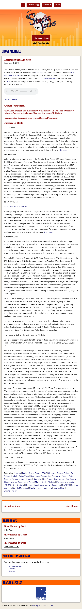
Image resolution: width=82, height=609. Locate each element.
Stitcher (12, 571)
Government (58, 479)
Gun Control (71, 479)
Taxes (38, 488)
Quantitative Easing (42, 485)
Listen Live (41, 38)
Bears (31, 473)
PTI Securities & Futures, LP (18, 207)
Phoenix (28, 485)
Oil (14, 485)
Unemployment (10, 491)
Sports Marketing (20, 488)
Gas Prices (47, 479)
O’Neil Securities (50, 78)
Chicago (51, 473)
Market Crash (41, 482)
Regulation (56, 485)
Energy (64, 476)
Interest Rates (16, 482)
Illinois (6, 482)
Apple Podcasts (15, 566)
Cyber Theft (24, 476)
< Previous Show (12, 506)
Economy (56, 476)
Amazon (17, 473)
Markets (51, 482)
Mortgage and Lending (65, 482)
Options (20, 485)
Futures (29, 479)
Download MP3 (10, 100)
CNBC (8, 81)
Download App (33, 5)
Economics (45, 476)
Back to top (50, 605)
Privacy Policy (38, 605)
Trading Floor (59, 488)
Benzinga (39, 73)
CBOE (44, 473)
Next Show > (72, 506)
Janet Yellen (29, 482)
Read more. (49, 232)
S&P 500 (66, 485)
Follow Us (47, 5)
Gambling (37, 479)
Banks (24, 473)
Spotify (12, 569)
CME (72, 473)
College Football (10, 476)
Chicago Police (63, 473)
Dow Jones (35, 476)
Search (57, 5)
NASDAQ (8, 485)
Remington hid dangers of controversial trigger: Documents (30, 118)
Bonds (37, 473)
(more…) (63, 150)
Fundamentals (18, 479)
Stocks (32, 488)
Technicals (47, 488)
